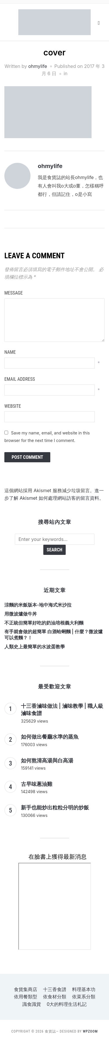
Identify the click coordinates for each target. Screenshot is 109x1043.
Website (12, 406)
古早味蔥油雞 (36, 784)
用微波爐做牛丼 (20, 614)
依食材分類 (54, 996)
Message (13, 293)
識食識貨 (31, 1004)
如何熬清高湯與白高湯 (47, 760)
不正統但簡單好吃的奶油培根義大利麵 (43, 623)
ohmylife (37, 66)
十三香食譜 (54, 989)
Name (10, 352)
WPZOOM (90, 1031)
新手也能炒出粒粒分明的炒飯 (55, 807)
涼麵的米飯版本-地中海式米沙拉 (38, 605)
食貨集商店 (25, 989)
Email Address (19, 379)
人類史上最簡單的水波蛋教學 (34, 646)
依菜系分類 (83, 996)
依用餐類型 (25, 996)
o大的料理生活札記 (67, 1004)
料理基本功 (83, 989)
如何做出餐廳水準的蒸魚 (49, 737)
